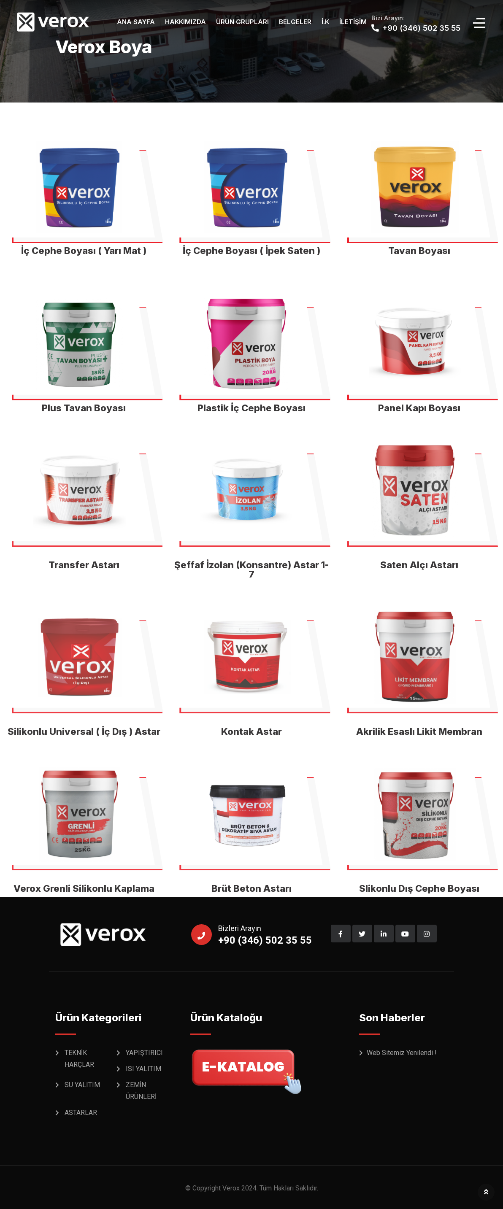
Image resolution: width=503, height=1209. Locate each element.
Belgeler (295, 22)
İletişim (353, 22)
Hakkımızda (185, 22)
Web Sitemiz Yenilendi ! (402, 1053)
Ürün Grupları (242, 22)
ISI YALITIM (143, 1069)
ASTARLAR (81, 1113)
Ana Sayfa (136, 22)
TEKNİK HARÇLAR (79, 1059)
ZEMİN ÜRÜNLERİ (141, 1091)
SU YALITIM (82, 1085)
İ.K (325, 22)
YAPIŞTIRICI (144, 1053)
